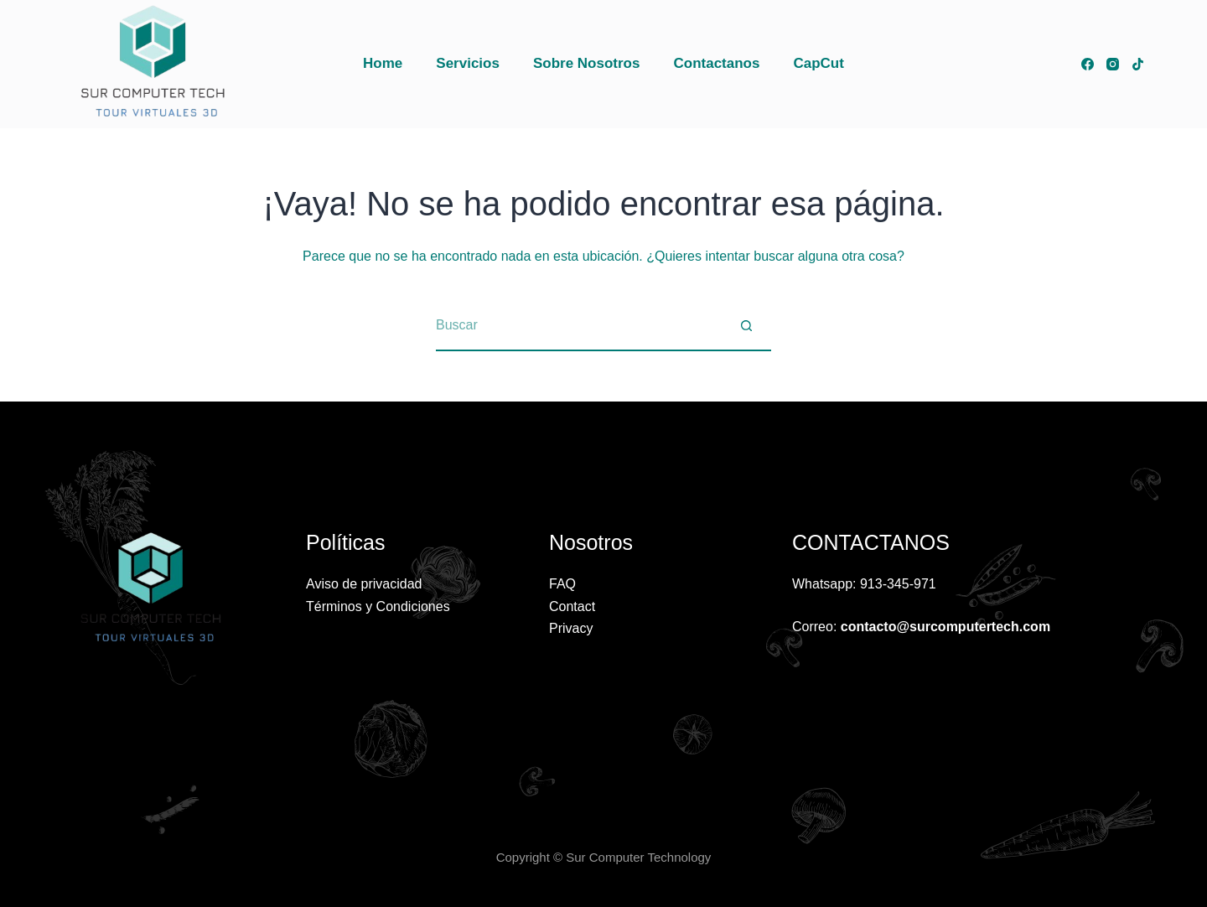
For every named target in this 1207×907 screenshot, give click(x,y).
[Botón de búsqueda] (746, 326)
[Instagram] (1112, 64)
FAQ (562, 584)
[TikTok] (1138, 64)
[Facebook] (1087, 64)
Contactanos (716, 63)
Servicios (468, 63)
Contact (572, 606)
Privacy (571, 628)
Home (382, 63)
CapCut (818, 63)
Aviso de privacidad (364, 584)
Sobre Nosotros (586, 63)
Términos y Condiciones (378, 606)
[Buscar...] (578, 326)
